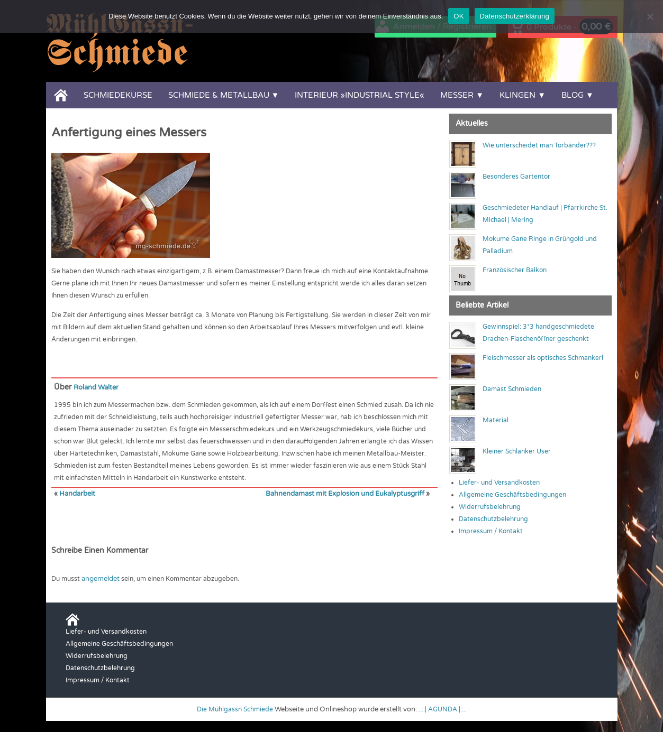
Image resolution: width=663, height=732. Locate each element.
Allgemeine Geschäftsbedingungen (512, 494)
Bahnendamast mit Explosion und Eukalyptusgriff (349, 493)
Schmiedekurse (118, 95)
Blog (572, 95)
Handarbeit (76, 493)
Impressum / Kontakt (491, 531)
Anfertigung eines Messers (128, 132)
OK (458, 16)
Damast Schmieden (512, 389)
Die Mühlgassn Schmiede (233, 708)
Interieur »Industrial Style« (359, 95)
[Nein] (649, 16)
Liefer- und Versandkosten (499, 482)
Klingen (517, 95)
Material (495, 420)
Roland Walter (98, 387)
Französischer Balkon (515, 270)
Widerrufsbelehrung (490, 507)
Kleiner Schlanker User (517, 451)
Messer (457, 95)
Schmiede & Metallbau (218, 95)
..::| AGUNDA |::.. (445, 708)
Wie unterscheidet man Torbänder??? (539, 145)
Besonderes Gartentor (516, 176)
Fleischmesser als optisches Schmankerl (543, 358)
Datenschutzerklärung (514, 16)
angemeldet (100, 577)
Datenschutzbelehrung (493, 519)
